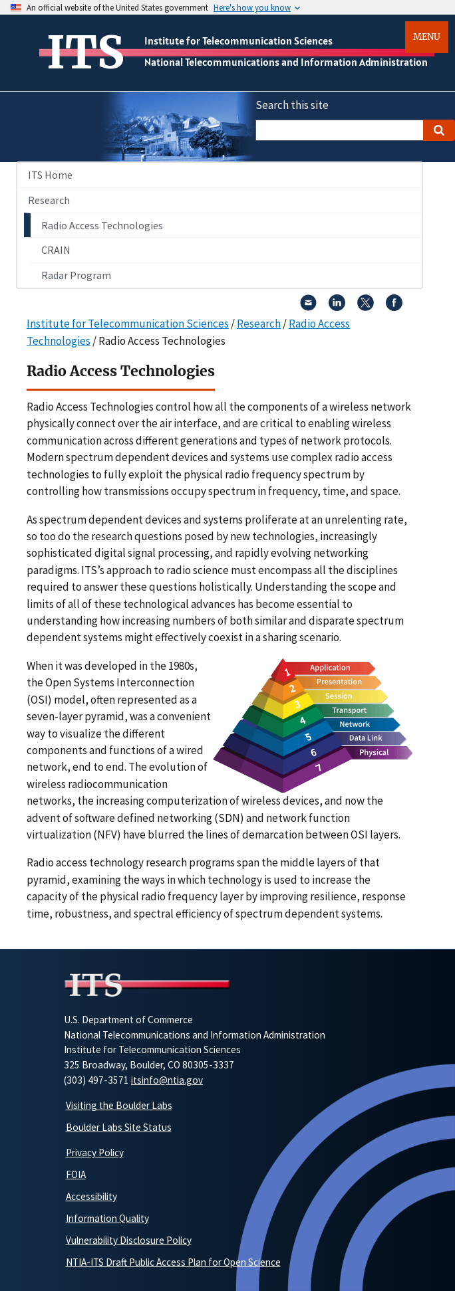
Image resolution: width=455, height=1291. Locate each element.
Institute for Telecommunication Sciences (238, 40)
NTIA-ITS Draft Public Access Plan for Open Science (173, 1262)
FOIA (76, 1174)
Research (49, 200)
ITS (85, 52)
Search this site (292, 105)
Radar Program (76, 275)
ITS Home (50, 174)
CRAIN (56, 249)
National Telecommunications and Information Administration (286, 61)
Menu (426, 37)
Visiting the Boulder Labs (119, 1105)
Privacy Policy (95, 1152)
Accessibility (91, 1196)
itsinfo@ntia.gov (167, 1080)
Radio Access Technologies (102, 225)
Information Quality (107, 1218)
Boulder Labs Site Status (119, 1127)
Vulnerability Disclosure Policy (129, 1240)
